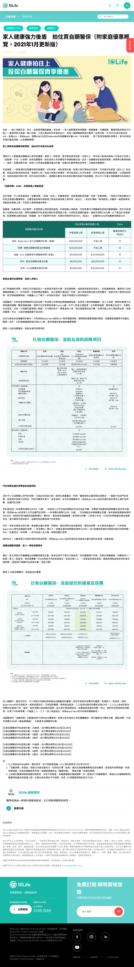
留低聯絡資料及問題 (18, 902)
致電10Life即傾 (39, 902)
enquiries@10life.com (72, 865)
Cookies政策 (113, 957)
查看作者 (19, 808)
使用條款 (76, 957)
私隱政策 (94, 957)
